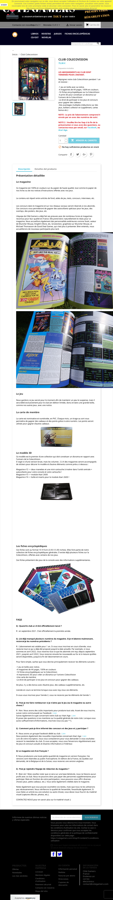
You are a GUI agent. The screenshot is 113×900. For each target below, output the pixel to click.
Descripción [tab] (24, 169)
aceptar (4, 5)
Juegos (58, 33)
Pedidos (61, 872)
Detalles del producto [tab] (46, 169)
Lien (55, 713)
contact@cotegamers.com (95, 884)
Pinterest (91, 154)
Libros (34, 33)
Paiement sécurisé (43, 884)
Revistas (46, 33)
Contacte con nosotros (23, 25)
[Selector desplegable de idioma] (36, 25)
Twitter (59, 854)
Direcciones (63, 879)
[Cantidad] (61, 140)
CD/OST (35, 37)
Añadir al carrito (84, 140)
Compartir (71, 154)
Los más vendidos (20, 876)
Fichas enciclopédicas (77, 33)
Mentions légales (42, 875)
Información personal (67, 869)
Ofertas (15, 869)
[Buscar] (86, 43)
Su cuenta (64, 865)
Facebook (92, 127)
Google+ (84, 154)
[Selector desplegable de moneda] (56, 25)
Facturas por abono (66, 875)
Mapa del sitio (41, 891)
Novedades (17, 872)
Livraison (39, 872)
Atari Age (62, 130)
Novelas (46, 37)
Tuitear (77, 154)
